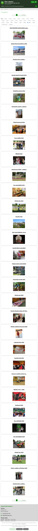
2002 (6, 18)
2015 (32, 18)
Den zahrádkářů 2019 (19, 436)
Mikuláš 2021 (19, 153)
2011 (15, 18)
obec (21, 22)
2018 (12, 20)
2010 (10, 18)
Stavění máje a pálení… (19, 59)
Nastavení (26, 529)
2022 (29, 20)
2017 (8, 20)
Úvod (2, 9)
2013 (23, 18)
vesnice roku (4, 24)
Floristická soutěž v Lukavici (19, 106)
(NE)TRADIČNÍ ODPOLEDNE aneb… (19, 28)
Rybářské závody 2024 (19, 91)
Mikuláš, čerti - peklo (19, 389)
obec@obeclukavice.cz (7, 515)
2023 (34, 20)
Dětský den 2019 (19, 452)
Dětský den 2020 (19, 295)
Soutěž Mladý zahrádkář (19, 248)
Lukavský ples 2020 (19, 342)
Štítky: (2, 18)
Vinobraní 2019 (19, 405)
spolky (29, 22)
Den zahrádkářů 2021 (19, 185)
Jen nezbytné (19, 529)
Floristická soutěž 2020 (19, 279)
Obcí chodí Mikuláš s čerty (19, 232)
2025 (8, 22)
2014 (28, 18)
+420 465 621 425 (6, 513)
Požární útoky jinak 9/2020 (19, 263)
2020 (21, 20)
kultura (16, 22)
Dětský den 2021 (19, 201)
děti (11, 22)
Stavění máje (19, 216)
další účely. (24, 523)
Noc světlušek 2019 (19, 421)
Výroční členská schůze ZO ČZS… (19, 311)
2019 (16, 20)
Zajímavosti (6, 9)
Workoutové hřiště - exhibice (19, 169)
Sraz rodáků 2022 (19, 138)
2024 (3, 22)
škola (25, 22)
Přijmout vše (12, 529)
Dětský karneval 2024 (19, 122)
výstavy (10, 24)
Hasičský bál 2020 (19, 358)
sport (34, 22)
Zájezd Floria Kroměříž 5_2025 (19, 43)
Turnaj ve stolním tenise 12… (19, 373)
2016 (3, 20)
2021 (25, 20)
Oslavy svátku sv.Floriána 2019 (19, 468)
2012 (19, 18)
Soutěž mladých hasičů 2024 (19, 75)
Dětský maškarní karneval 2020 (19, 326)
